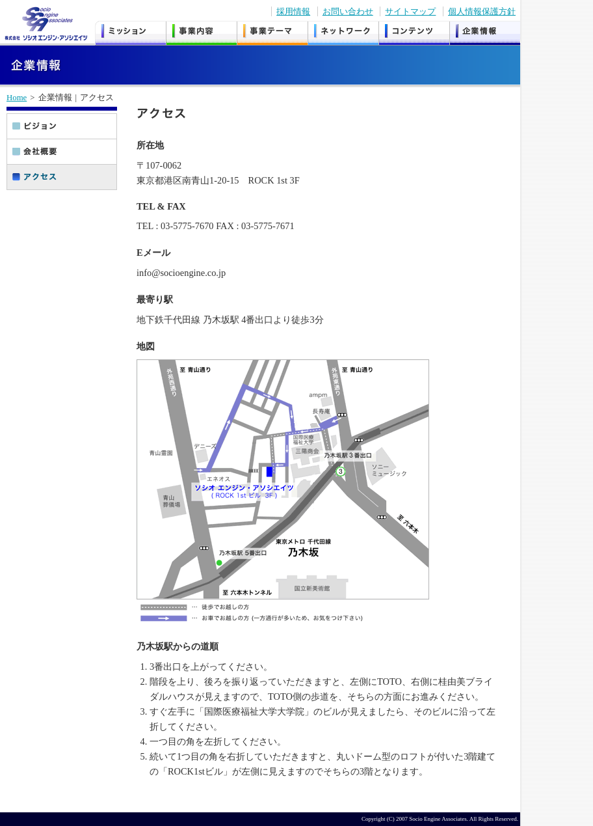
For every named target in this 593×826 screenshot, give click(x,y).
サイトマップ (410, 11)
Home (17, 97)
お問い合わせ (348, 11)
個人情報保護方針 (482, 11)
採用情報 (293, 11)
